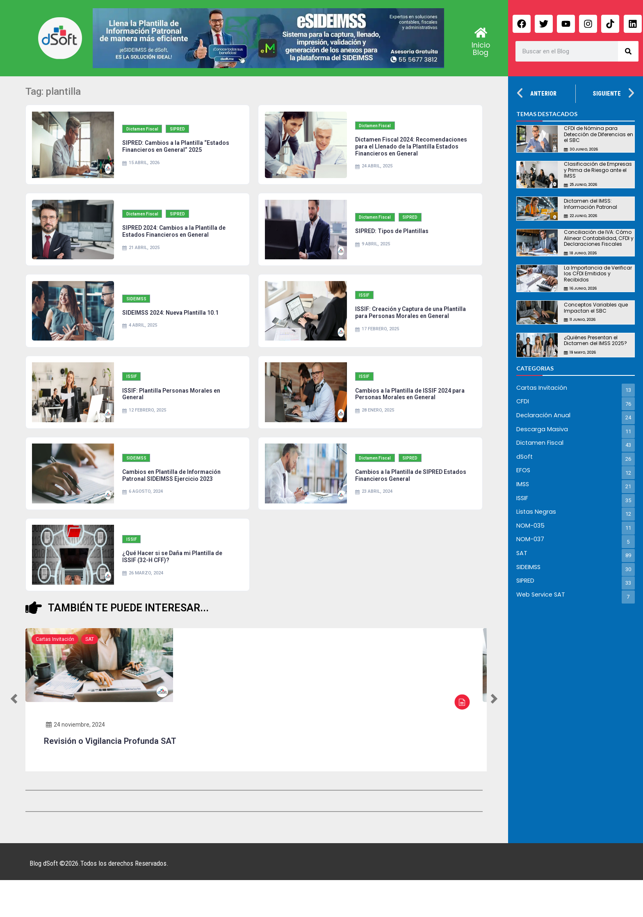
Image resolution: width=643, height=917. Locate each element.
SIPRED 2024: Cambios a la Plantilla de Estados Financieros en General (176, 244)
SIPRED (181, 134)
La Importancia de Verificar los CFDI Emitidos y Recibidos (598, 273)
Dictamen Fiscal (145, 134)
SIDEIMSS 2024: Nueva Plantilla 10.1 (172, 332)
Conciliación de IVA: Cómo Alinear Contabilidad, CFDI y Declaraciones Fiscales (599, 238)
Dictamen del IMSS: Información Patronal (590, 203)
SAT (89, 676)
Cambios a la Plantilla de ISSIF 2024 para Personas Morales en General (405, 421)
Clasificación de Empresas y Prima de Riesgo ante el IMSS (598, 169)
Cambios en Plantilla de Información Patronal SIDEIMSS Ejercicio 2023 (173, 506)
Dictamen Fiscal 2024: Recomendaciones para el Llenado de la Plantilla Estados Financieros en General (411, 151)
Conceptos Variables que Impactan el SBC (596, 307)
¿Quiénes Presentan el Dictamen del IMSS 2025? (595, 340)
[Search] (628, 51)
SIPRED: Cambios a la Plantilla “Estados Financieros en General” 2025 (177, 152)
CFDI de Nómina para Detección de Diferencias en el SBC (598, 134)
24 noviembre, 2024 (75, 761)
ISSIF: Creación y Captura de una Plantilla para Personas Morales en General (404, 332)
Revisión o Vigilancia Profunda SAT (110, 778)
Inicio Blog (481, 48)
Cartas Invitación (55, 676)
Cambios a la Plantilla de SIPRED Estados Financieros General (400, 506)
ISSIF (366, 311)
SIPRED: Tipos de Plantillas (393, 243)
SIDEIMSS (139, 318)
